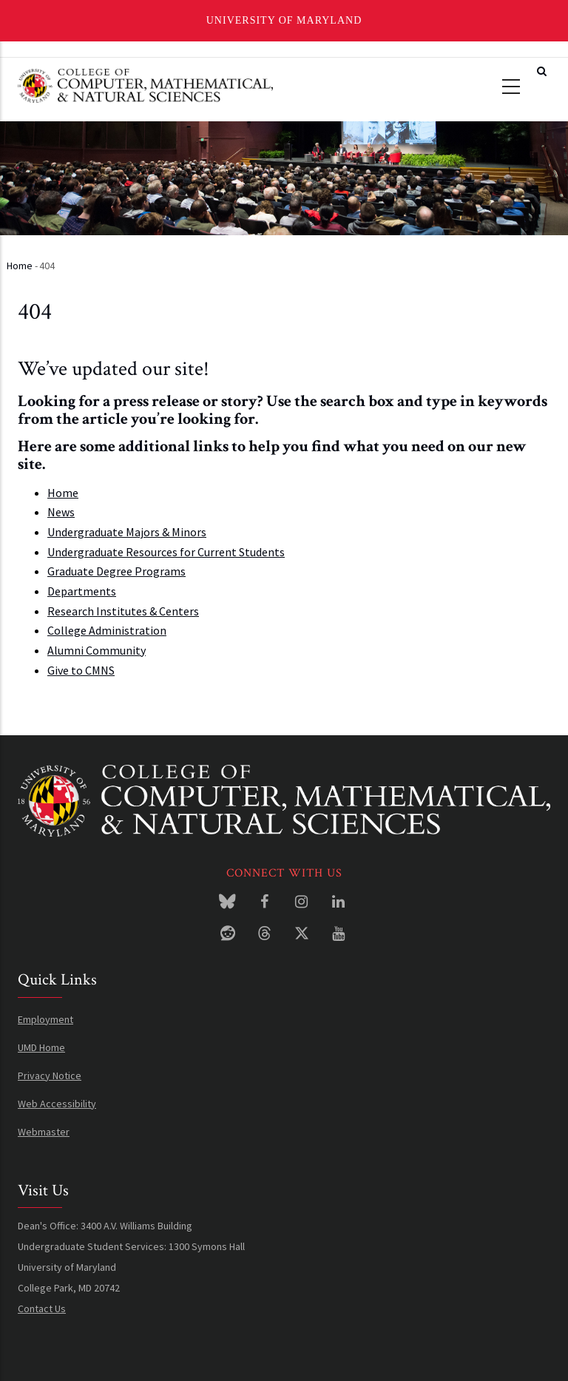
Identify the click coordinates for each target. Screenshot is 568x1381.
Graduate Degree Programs (116, 571)
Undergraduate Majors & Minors (126, 531)
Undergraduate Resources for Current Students (166, 551)
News (61, 511)
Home (20, 265)
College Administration (106, 630)
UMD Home (41, 1047)
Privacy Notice (49, 1075)
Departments (81, 591)
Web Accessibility (57, 1103)
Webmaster (44, 1131)
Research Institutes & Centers (123, 611)
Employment (45, 1019)
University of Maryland (284, 20)
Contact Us (42, 1308)
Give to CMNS (81, 670)
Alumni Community (96, 650)
